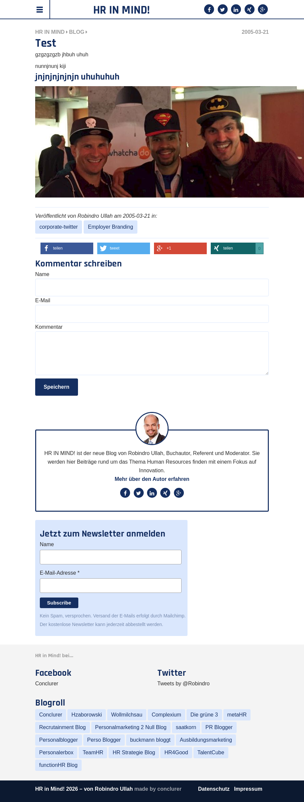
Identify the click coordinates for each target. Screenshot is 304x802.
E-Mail (42, 300)
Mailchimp (174, 615)
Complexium (166, 714)
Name (42, 274)
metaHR (237, 714)
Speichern (56, 387)
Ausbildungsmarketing (206, 740)
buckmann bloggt (150, 740)
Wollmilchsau (126, 714)
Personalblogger (58, 740)
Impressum (248, 789)
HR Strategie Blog (134, 752)
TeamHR (93, 752)
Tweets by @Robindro (183, 683)
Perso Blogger (104, 740)
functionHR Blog (58, 765)
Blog (76, 32)
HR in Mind (50, 32)
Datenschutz (214, 789)
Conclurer (46, 683)
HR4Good (176, 752)
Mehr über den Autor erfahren (151, 479)
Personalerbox (56, 752)
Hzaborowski (86, 714)
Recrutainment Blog (62, 727)
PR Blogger (219, 727)
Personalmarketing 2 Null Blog (131, 727)
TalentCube (210, 752)
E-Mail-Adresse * (60, 573)
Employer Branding (110, 227)
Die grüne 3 (204, 714)
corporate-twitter (58, 227)
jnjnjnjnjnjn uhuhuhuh (77, 77)
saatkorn (186, 727)
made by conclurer (158, 789)
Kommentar (49, 327)
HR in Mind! (121, 10)
